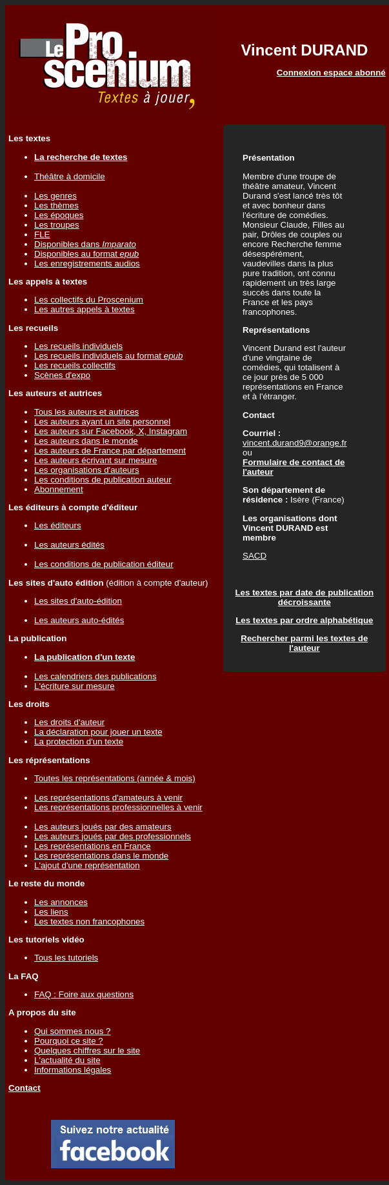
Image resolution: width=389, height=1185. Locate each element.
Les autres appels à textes (84, 309)
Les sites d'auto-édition (78, 601)
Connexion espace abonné (331, 72)
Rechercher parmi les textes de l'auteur (304, 643)
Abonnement (58, 489)
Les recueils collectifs (74, 365)
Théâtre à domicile (69, 176)
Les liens (51, 912)
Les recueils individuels (78, 346)
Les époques (58, 215)
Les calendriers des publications (95, 676)
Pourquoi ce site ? (68, 1041)
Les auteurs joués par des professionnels (112, 836)
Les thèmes (56, 205)
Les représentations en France (92, 846)
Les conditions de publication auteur (103, 479)
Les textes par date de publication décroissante (304, 597)
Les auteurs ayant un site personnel (102, 421)
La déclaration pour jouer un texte (98, 732)
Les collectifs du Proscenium (88, 299)
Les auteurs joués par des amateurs (103, 826)
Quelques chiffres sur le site (87, 1050)
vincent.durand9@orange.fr (295, 443)
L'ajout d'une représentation (87, 865)
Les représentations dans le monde (101, 856)
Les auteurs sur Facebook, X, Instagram (110, 431)
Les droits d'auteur (69, 722)
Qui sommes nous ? (72, 1031)
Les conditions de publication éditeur (104, 564)
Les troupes (56, 225)
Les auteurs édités (69, 545)
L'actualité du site (67, 1060)
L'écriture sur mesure (74, 686)
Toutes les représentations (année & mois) (114, 778)
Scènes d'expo (62, 375)
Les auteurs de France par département (110, 450)
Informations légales (72, 1070)
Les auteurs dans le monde (86, 441)
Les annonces (61, 902)
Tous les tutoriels (66, 957)
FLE (42, 234)
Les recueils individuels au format (108, 356)
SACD (254, 556)
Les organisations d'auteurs (86, 470)
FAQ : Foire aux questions (84, 994)
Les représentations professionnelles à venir (118, 807)
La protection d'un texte (78, 741)
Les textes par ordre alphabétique (304, 620)
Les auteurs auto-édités (79, 620)
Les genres (55, 196)
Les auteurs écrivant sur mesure (95, 460)
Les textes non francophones (89, 921)
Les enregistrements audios (87, 263)
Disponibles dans (85, 244)
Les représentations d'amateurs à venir (108, 797)
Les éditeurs (57, 525)
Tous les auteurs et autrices (86, 412)
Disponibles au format (86, 254)
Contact (24, 1088)
